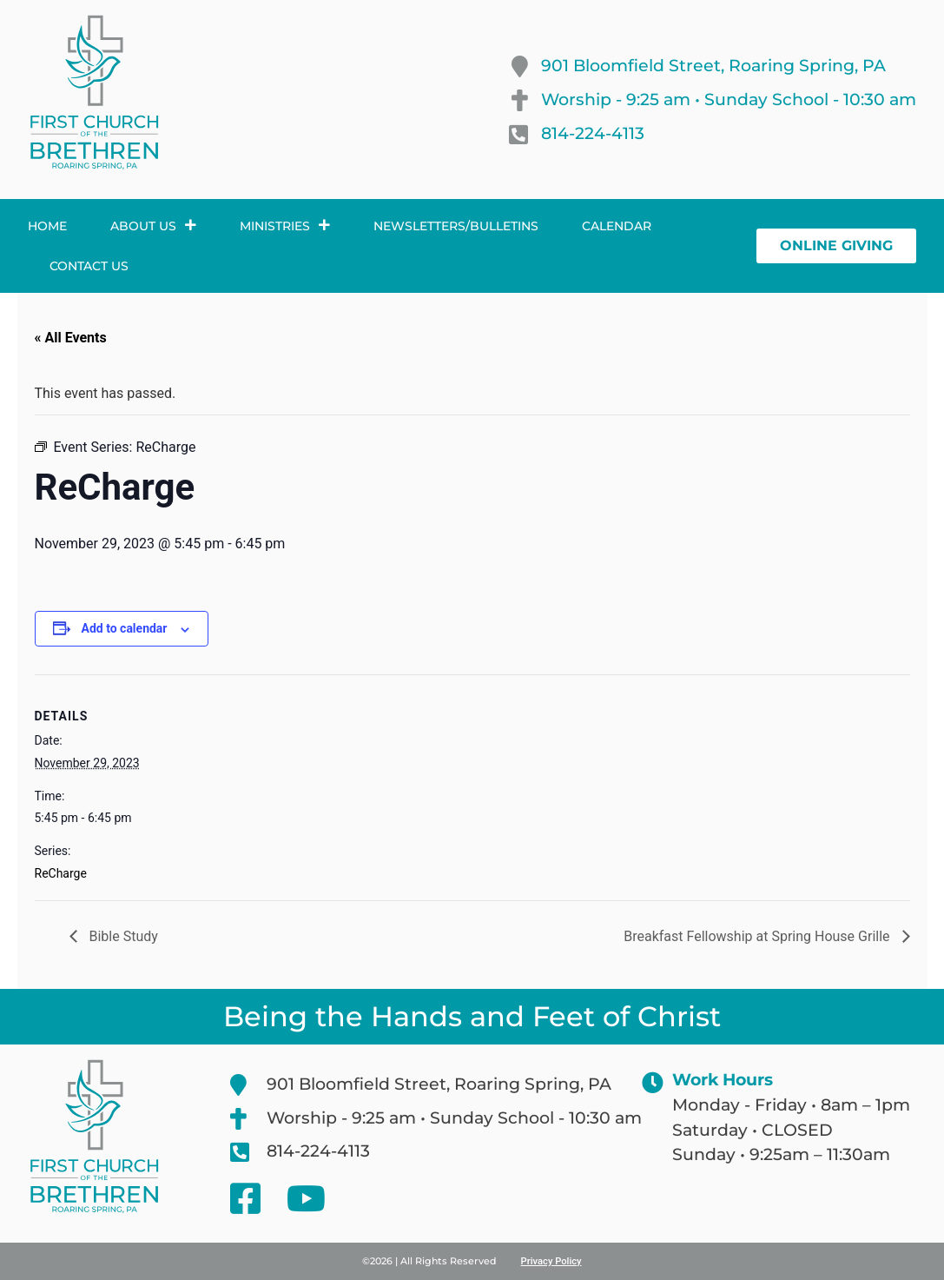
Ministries (285, 225)
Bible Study (122, 936)
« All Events (71, 337)
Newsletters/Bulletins (455, 226)
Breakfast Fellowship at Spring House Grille (758, 936)
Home (47, 226)
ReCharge (61, 873)
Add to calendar (125, 628)
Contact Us (89, 266)
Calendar (616, 226)
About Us (153, 225)
